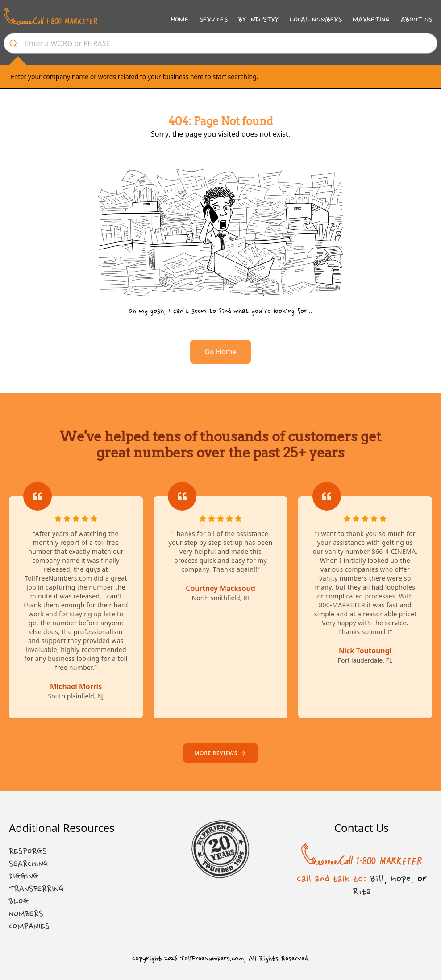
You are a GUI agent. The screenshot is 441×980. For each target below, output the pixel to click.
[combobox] (220, 43)
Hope (401, 879)
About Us (416, 19)
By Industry (258, 19)
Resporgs (28, 851)
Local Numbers (316, 19)
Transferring (36, 889)
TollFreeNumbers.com (212, 959)
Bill (377, 879)
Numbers (26, 914)
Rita (362, 891)
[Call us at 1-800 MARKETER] (50, 16)
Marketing (371, 19)
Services (214, 19)
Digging (23, 876)
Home (180, 19)
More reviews (220, 753)
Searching (29, 864)
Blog (19, 901)
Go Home (220, 352)
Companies (29, 926)
